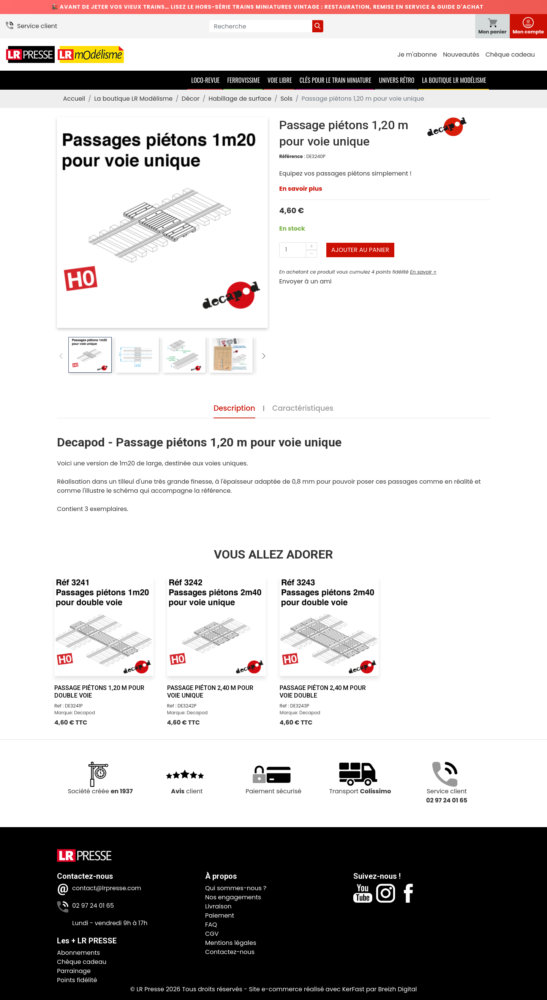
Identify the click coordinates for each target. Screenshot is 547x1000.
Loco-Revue (205, 80)
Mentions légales (230, 942)
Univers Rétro (396, 80)
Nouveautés (461, 54)
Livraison (218, 906)
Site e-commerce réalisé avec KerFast (306, 989)
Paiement (219, 915)
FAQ (211, 924)
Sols (286, 98)
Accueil (74, 98)
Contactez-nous (230, 952)
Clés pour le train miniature (335, 80)
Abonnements (78, 952)
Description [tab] (234, 408)
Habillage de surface (240, 98)
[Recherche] (260, 26)
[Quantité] (298, 250)
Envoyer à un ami (305, 281)
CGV (212, 933)
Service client (37, 26)
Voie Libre (279, 80)
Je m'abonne (417, 54)
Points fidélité (77, 980)
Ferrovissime (243, 80)
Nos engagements (233, 897)
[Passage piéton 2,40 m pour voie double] (329, 626)
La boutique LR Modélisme (454, 80)
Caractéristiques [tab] (303, 408)
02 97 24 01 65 (93, 905)
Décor (190, 98)
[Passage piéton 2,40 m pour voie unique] (216, 626)
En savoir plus (300, 188)
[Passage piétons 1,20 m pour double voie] (103, 626)
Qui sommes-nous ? (235, 888)
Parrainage (74, 971)
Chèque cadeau (510, 54)
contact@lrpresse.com (106, 888)
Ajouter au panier (360, 249)
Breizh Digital (397, 989)
